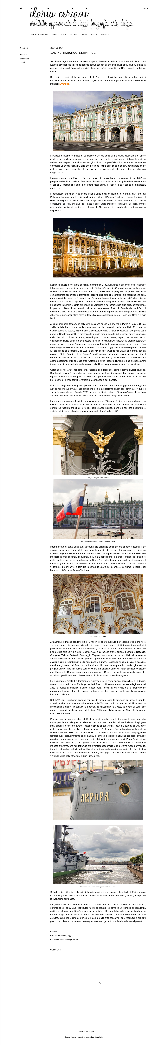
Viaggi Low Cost (68, 35)
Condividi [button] (24, 48)
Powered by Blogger (84, 1032)
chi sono (42, 35)
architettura (24, 59)
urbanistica (104, 35)
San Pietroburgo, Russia (69, 940)
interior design (87, 35)
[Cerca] (145, 8)
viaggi (22, 62)
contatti (53, 35)
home (33, 35)
